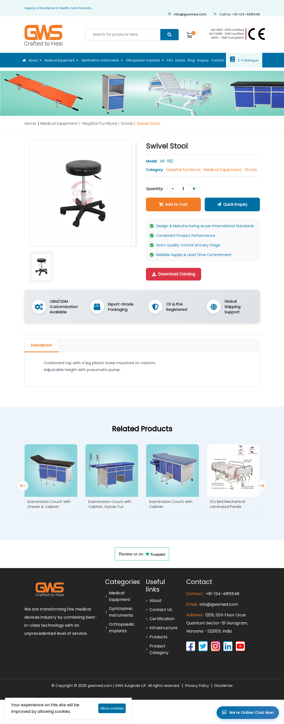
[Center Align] (169, 34)
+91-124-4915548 (222, 594)
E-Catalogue (254, 60)
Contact (223, 60)
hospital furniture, (183, 170)
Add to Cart (173, 204)
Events (181, 60)
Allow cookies (112, 708)
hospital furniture (99, 123)
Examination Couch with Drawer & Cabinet (49, 504)
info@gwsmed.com (187, 14)
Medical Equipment (56, 60)
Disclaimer (223, 685)
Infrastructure (163, 628)
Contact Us (160, 610)
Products (158, 637)
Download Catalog (173, 274)
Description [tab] (41, 345)
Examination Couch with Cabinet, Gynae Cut (109, 504)
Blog (193, 60)
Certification (161, 619)
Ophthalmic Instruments (98, 60)
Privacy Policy (197, 685)
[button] (261, 486)
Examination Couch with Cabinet (170, 504)
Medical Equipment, (222, 170)
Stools (127, 123)
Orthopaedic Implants (141, 60)
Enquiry (207, 60)
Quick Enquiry (232, 204)
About (29, 60)
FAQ (169, 60)
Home (30, 123)
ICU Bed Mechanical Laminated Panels (227, 504)
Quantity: (154, 188)
